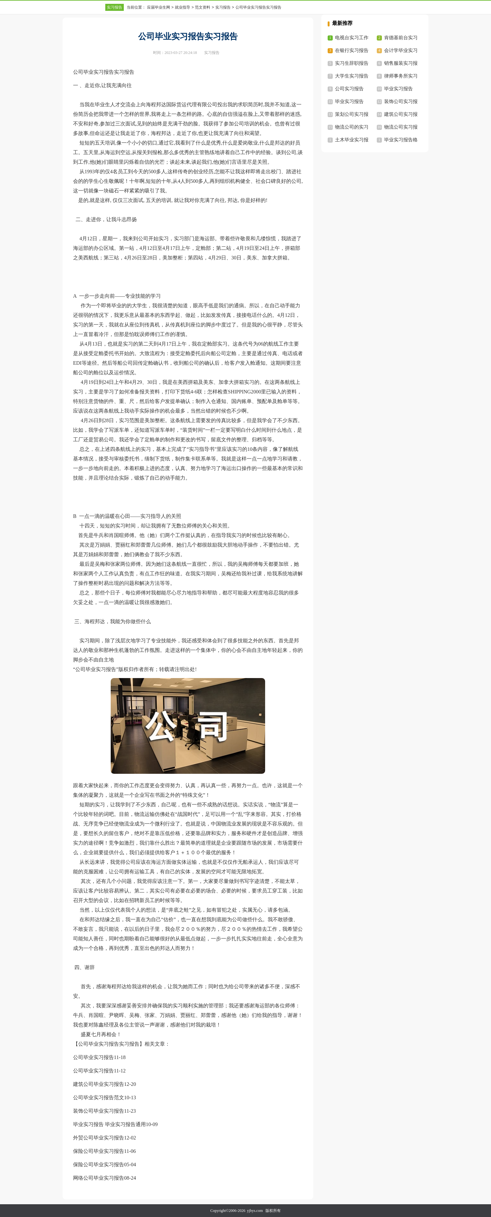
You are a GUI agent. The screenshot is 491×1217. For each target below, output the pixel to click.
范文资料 (202, 7)
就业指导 (182, 7)
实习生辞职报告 (351, 63)
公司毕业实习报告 (93, 1057)
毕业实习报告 (398, 88)
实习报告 (114, 7)
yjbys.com (255, 1210)
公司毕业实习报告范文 (98, 1097)
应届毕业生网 (158, 7)
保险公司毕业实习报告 (98, 1151)
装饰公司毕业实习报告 (98, 1111)
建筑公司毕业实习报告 (98, 1084)
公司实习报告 (349, 88)
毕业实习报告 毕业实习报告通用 (109, 1124)
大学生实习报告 (351, 75)
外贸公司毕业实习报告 (98, 1137)
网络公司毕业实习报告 (98, 1178)
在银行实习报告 (351, 50)
